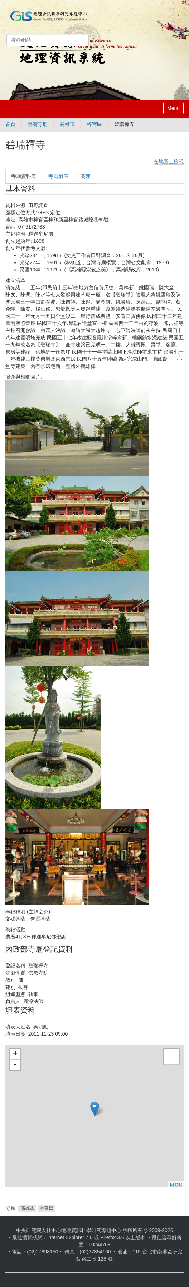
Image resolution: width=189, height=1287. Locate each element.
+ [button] (15, 1054)
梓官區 (94, 124)
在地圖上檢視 (169, 161)
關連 (86, 176)
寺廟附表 (58, 176)
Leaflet (176, 1184)
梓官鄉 (46, 1208)
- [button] (15, 1065)
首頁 (10, 124)
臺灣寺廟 (38, 124)
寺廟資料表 (23, 176)
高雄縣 (27, 1208)
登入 (179, 31)
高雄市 (67, 124)
